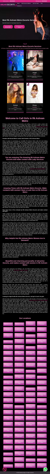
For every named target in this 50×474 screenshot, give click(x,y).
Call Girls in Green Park (19, 371)
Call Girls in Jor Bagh (8, 454)
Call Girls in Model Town (8, 436)
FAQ (41, 3)
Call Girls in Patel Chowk (31, 448)
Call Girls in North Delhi (42, 430)
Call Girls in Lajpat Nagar (8, 347)
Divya (35, 105)
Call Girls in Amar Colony (31, 465)
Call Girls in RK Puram (19, 394)
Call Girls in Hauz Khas (8, 383)
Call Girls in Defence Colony (30, 377)
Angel (35, 73)
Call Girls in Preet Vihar (8, 430)
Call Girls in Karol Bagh (31, 329)
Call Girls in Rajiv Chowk (19, 448)
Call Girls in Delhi (8, 324)
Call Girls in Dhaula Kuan (8, 406)
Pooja (15, 73)
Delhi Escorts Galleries (26, 3)
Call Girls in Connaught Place (19, 329)
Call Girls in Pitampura (8, 459)
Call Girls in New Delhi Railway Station (30, 418)
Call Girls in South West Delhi (8, 448)
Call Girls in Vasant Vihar (8, 371)
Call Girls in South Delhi (19, 442)
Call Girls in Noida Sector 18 (42, 353)
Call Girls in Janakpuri (19, 341)
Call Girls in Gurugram (30, 323)
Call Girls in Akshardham (42, 412)
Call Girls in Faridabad (41, 323)
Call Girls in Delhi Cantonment (31, 430)
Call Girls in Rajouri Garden (30, 406)
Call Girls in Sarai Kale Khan (19, 465)
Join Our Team (36, 3)
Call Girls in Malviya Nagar (8, 388)
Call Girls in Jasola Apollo (42, 465)
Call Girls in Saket (31, 347)
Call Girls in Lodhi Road (19, 377)
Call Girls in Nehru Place (19, 347)
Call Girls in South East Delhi (30, 442)
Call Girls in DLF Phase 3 (42, 359)
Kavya (15, 105)
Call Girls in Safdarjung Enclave (41, 371)
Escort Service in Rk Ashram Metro (38, 300)
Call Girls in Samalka (30, 460)
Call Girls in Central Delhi (41, 418)
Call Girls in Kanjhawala (42, 436)
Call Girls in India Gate (42, 394)
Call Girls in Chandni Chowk (42, 448)
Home (18, 3)
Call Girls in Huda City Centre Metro (42, 365)
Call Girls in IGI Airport (8, 335)
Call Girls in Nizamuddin (42, 383)
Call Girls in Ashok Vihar (8, 400)
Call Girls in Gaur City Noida (19, 359)
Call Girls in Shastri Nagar (30, 424)
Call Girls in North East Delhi (19, 436)
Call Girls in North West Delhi (31, 436)
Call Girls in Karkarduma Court (19, 459)
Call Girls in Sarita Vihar (42, 442)
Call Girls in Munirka (41, 377)
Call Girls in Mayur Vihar (42, 341)
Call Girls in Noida (19, 324)
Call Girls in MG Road (30, 353)
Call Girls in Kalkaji (8, 377)
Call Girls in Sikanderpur (19, 365)
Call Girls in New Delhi (19, 430)
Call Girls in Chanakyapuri (42, 335)
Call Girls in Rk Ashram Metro (37, 169)
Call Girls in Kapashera (8, 424)
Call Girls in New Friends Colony (30, 383)
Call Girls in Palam (30, 371)
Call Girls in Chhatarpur (19, 388)
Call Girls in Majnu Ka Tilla (30, 400)
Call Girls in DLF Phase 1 (30, 359)
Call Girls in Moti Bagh (30, 453)
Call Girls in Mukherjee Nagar (19, 400)
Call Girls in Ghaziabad (8, 353)
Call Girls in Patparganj (8, 412)
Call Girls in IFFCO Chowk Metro (30, 365)
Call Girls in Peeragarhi (41, 453)
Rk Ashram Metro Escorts (21, 270)
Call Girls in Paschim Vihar (30, 341)
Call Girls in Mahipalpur (19, 335)
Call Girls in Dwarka (8, 342)
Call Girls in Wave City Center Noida (8, 359)
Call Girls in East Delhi (19, 424)
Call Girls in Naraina (19, 407)
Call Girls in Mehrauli (8, 466)
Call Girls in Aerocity (30, 336)
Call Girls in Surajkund (8, 329)
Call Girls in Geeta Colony (19, 418)
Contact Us (19, 5)
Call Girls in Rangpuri (42, 460)
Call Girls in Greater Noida (19, 353)
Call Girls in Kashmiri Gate (19, 412)
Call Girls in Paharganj (41, 329)
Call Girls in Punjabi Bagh (19, 383)
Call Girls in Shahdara (41, 400)
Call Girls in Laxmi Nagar (8, 418)
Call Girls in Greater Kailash (41, 388)
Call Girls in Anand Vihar (30, 412)
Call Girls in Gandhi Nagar (41, 424)
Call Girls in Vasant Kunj (41, 347)
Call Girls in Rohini (42, 407)
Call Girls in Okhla (30, 389)
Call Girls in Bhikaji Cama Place (30, 394)
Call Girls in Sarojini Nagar (19, 453)
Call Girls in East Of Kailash (8, 394)
